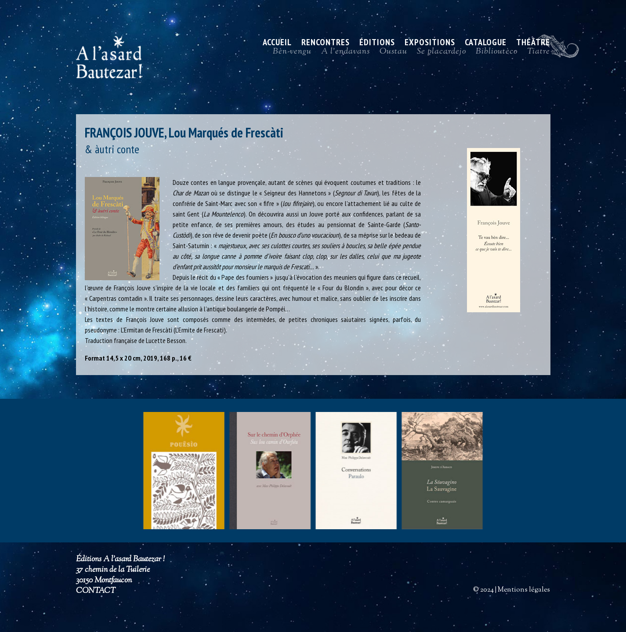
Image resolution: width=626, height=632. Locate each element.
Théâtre (533, 43)
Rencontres (325, 43)
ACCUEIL (277, 43)
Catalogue (486, 43)
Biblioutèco (496, 53)
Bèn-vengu (292, 53)
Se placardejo (441, 53)
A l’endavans (345, 53)
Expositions (430, 43)
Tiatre (538, 53)
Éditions (377, 43)
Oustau (393, 53)
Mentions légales (524, 590)
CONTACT (96, 591)
